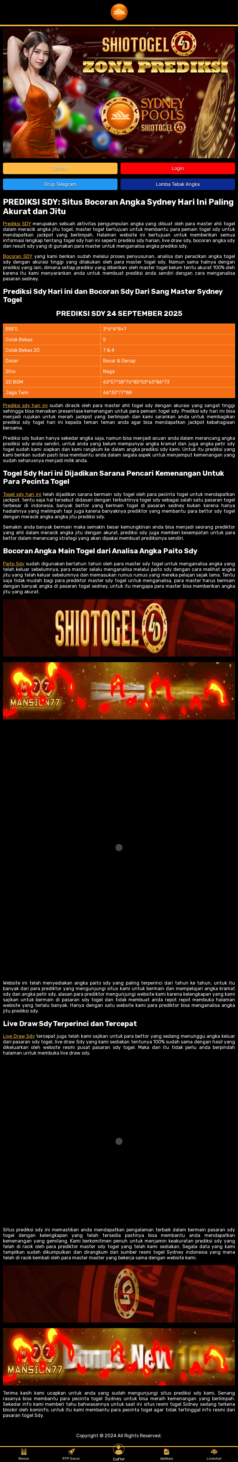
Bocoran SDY (17, 256)
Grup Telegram (60, 184)
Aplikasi (166, 1454)
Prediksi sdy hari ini (25, 405)
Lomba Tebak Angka (178, 184)
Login (178, 168)
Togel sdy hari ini (22, 494)
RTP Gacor (71, 1454)
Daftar (60, 168)
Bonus (24, 1454)
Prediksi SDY (17, 224)
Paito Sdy (13, 564)
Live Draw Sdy (19, 1036)
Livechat (214, 1454)
